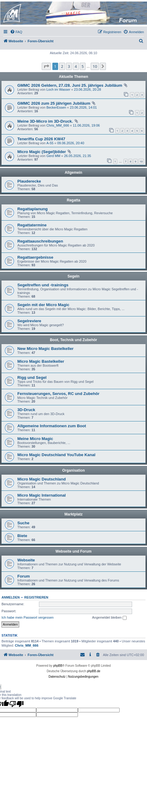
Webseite (26, 560)
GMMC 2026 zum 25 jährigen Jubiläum (53, 103)
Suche (23, 523)
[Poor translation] (16, 704)
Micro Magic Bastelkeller (40, 361)
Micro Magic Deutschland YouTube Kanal (56, 454)
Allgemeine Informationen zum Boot (51, 426)
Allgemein (73, 172)
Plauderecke (29, 181)
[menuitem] (16, 32)
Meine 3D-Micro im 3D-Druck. (45, 121)
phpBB (57, 665)
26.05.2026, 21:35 (77, 156)
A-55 (49, 143)
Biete (22, 535)
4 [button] (76, 66)
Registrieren (36, 597)
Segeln (73, 276)
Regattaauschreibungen (40, 241)
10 (141, 161)
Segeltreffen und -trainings (42, 285)
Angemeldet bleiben (109, 618)
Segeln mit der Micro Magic (43, 304)
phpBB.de (93, 671)
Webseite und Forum (73, 551)
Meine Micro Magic (35, 438)
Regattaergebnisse (35, 257)
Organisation (73, 470)
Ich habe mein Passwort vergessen (28, 617)
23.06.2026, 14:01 (83, 107)
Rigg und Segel (32, 377)
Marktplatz (73, 514)
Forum (23, 576)
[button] (46, 66)
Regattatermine (32, 225)
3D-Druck (26, 409)
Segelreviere (29, 321)
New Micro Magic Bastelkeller (45, 348)
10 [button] (95, 66)
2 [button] (62, 66)
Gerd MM (53, 156)
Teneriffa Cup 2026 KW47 (41, 139)
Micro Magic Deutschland (41, 479)
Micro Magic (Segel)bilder (41, 151)
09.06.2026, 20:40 (70, 143)
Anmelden (11, 597)
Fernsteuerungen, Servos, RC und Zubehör (58, 393)
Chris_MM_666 (57, 125)
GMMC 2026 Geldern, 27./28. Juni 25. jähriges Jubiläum (69, 85)
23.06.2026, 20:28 (87, 89)
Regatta (73, 200)
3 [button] (69, 66)
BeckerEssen (56, 107)
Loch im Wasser (58, 89)
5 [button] (83, 66)
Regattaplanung (32, 209)
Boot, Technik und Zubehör (73, 340)
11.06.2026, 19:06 (86, 125)
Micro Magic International (41, 495)
